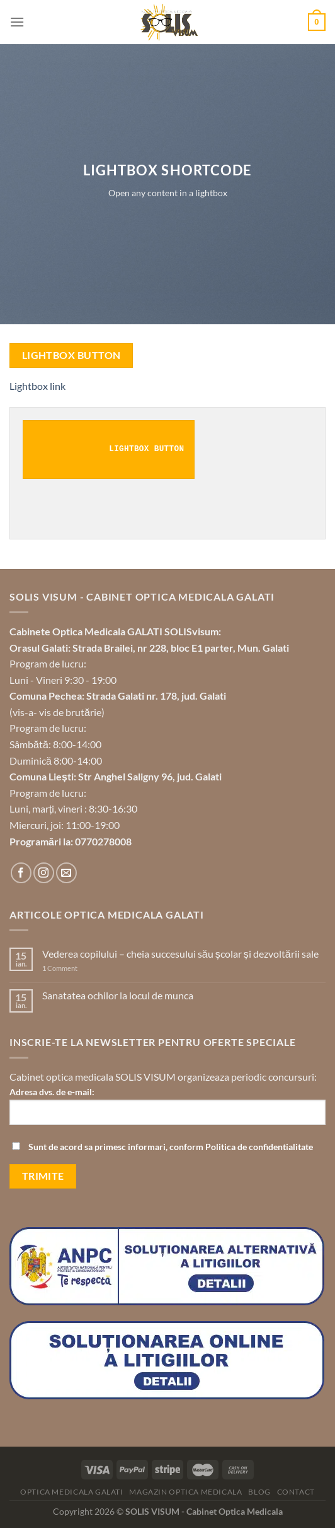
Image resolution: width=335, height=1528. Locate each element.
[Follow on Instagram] (43, 872)
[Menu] (17, 21)
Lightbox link (37, 386)
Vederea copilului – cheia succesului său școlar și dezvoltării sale (180, 954)
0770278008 (103, 841)
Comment (59, 968)
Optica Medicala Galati (71, 1491)
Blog (259, 1491)
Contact (296, 1491)
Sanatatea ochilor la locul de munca (117, 995)
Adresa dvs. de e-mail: (167, 1110)
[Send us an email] (66, 872)
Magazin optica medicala (185, 1491)
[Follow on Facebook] (21, 872)
